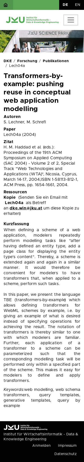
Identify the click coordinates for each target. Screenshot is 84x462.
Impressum (67, 445)
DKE (8, 61)
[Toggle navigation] (70, 20)
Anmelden (41, 445)
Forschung (27, 61)
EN (77, 5)
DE (65, 5)
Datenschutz (65, 454)
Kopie (10, 198)
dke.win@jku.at (26, 208)
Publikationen (56, 61)
